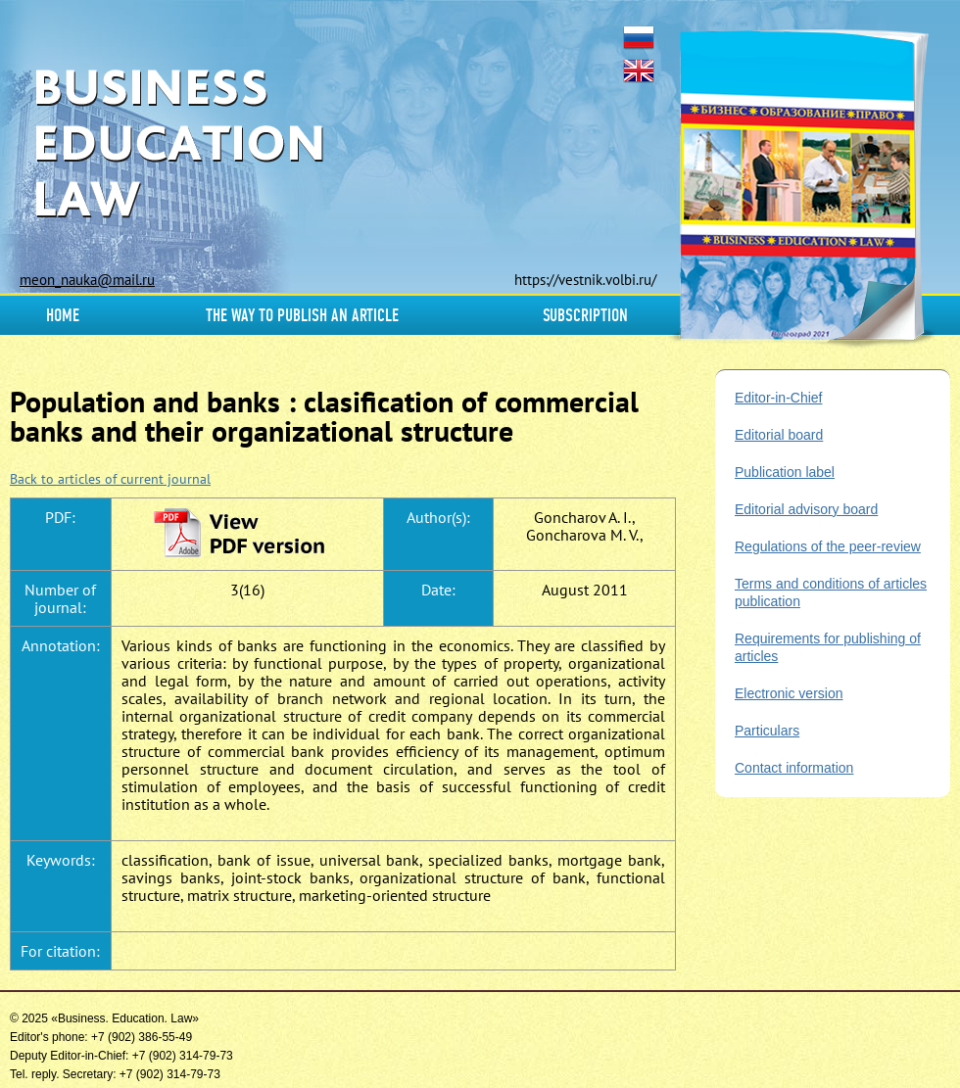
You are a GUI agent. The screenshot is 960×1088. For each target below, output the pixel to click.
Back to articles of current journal (110, 479)
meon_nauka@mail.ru (87, 279)
